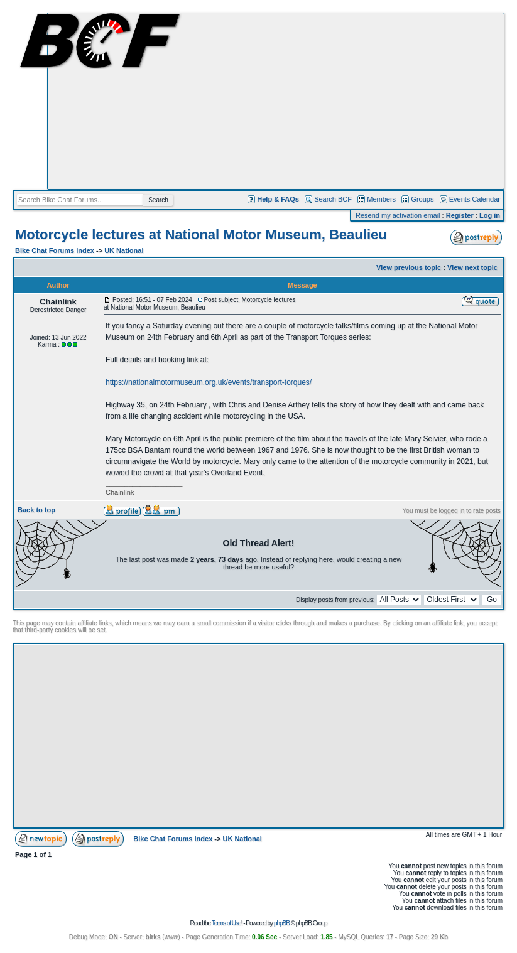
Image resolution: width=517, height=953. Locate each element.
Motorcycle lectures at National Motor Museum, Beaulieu (201, 234)
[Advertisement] (276, 101)
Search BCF (333, 199)
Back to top (36, 510)
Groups (422, 199)
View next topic (472, 267)
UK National (123, 250)
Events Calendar (474, 199)
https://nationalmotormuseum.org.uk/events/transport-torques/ (209, 382)
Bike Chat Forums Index (54, 250)
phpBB (282, 923)
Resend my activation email (398, 215)
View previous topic (408, 267)
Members (381, 199)
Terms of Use (226, 923)
